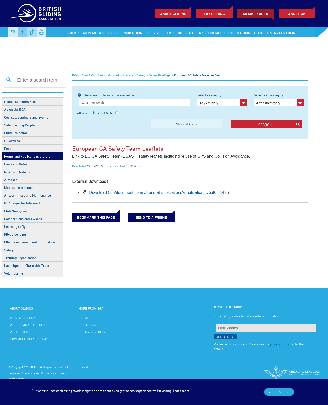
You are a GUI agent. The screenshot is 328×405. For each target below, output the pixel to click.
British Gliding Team (244, 33)
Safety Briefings (159, 75)
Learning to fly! (15, 227)
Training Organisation (20, 258)
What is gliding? (22, 318)
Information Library (120, 75)
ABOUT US (296, 14)
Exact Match (106, 113)
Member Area (255, 14)
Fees (7, 148)
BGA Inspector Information (23, 203)
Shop (180, 33)
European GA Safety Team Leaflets (197, 75)
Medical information (19, 187)
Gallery (196, 33)
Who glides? (19, 332)
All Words (84, 113)
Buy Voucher (160, 33)
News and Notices (17, 172)
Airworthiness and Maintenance (27, 195)
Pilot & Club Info (92, 75)
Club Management (17, 211)
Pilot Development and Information (29, 242)
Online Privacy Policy (54, 372)
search (279, 124)
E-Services (12, 141)
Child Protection (16, 133)
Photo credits (16, 378)
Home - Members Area (20, 102)
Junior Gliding (132, 33)
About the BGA (15, 109)
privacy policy (280, 344)
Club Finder (66, 33)
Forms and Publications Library (27, 156)
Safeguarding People (19, 125)
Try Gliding (214, 14)
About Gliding (173, 14)
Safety (8, 250)
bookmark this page (96, 217)
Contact (215, 33)
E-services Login (281, 33)
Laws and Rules (15, 164)
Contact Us (87, 325)
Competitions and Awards (23, 219)
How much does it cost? (29, 339)
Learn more (181, 391)
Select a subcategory (279, 99)
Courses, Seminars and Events (26, 117)
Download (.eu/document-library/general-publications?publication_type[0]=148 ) (159, 192)
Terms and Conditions (21, 372)
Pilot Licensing (15, 234)
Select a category (222, 99)
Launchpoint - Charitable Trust (26, 266)
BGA (75, 75)
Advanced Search (186, 124)
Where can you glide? (27, 325)
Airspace (10, 180)
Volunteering (13, 273)
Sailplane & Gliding (98, 33)
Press (83, 318)
